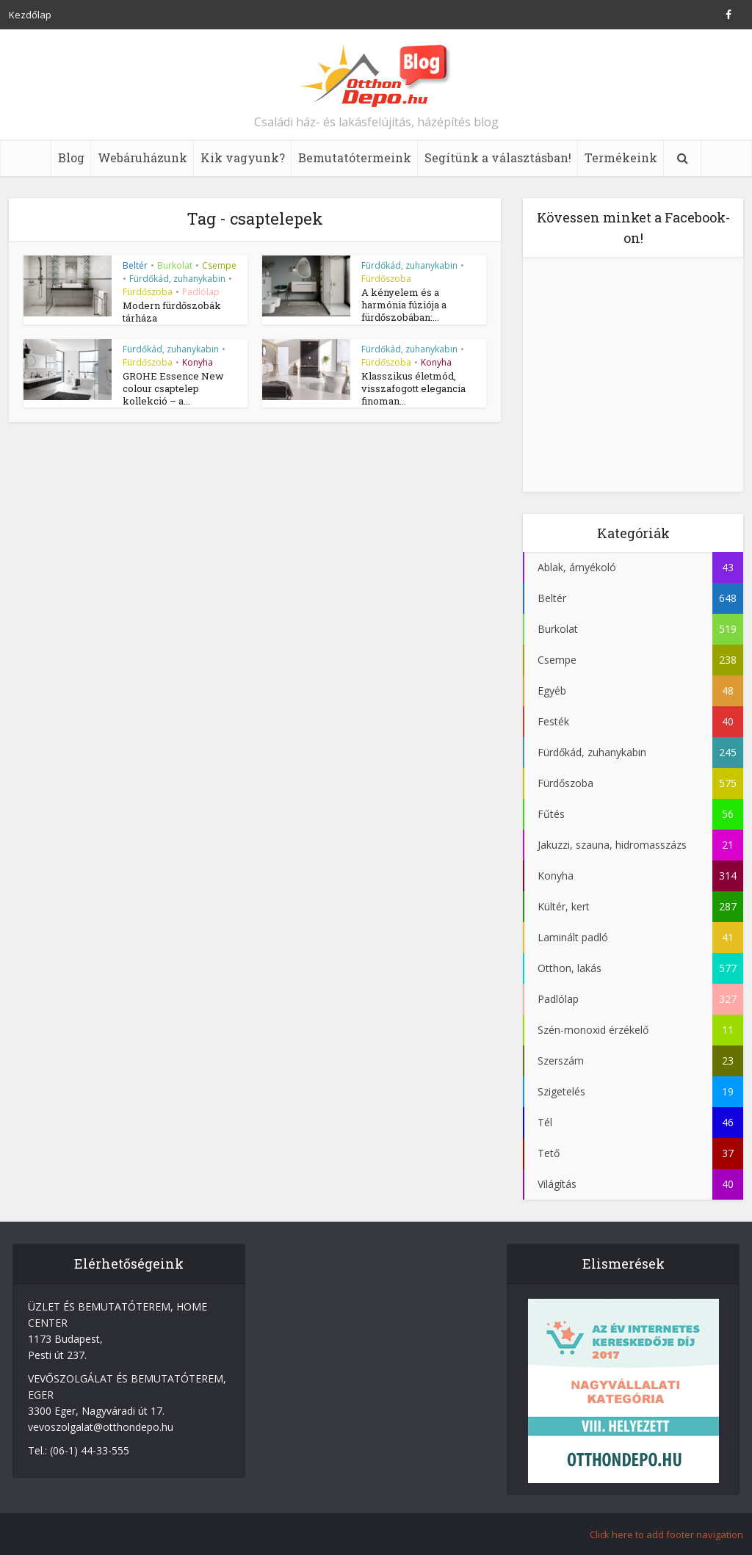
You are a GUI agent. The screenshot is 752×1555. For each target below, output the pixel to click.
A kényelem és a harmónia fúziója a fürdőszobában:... (403, 305)
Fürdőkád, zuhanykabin (177, 278)
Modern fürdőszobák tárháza (172, 312)
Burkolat (174, 265)
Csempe (219, 265)
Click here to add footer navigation (666, 1534)
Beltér (135, 265)
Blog (71, 157)
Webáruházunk (142, 157)
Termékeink (621, 157)
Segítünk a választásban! (497, 157)
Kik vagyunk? (242, 157)
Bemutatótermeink (354, 157)
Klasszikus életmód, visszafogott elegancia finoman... (413, 388)
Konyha (197, 362)
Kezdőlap (30, 14)
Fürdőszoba (148, 292)
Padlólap (201, 292)
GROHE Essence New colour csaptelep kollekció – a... (173, 388)
